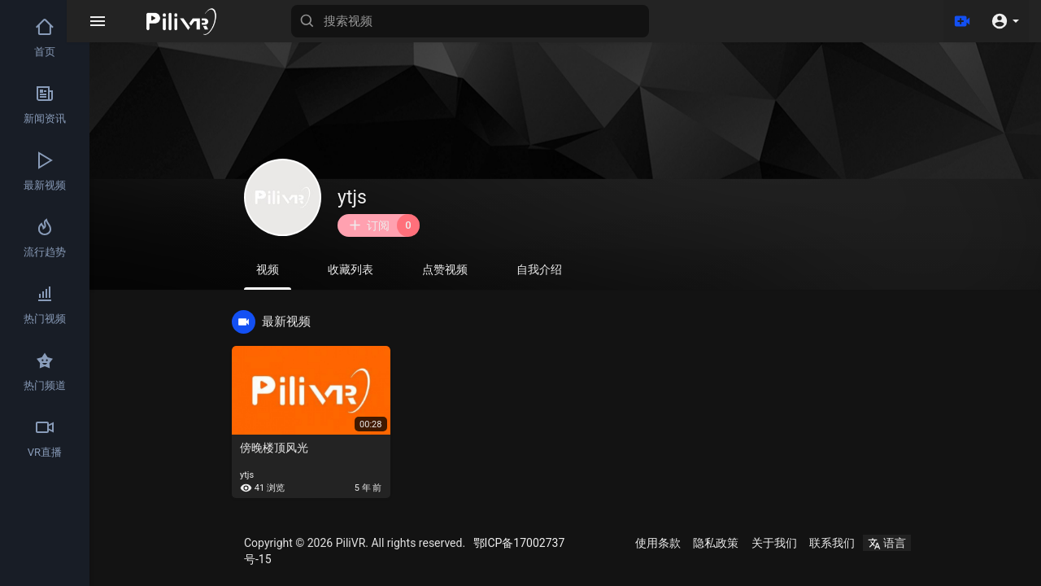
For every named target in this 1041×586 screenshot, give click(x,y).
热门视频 (45, 304)
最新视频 (45, 171)
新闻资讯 (45, 104)
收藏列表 (350, 269)
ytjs (352, 197)
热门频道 (45, 371)
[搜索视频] (493, 21)
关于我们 (774, 542)
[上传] (962, 21)
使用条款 (658, 542)
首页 (44, 37)
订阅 (383, 225)
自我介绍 (539, 269)
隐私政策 (715, 542)
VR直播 (45, 438)
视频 (267, 276)
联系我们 (832, 542)
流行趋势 (45, 237)
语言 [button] (887, 542)
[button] (1004, 21)
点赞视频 (445, 269)
